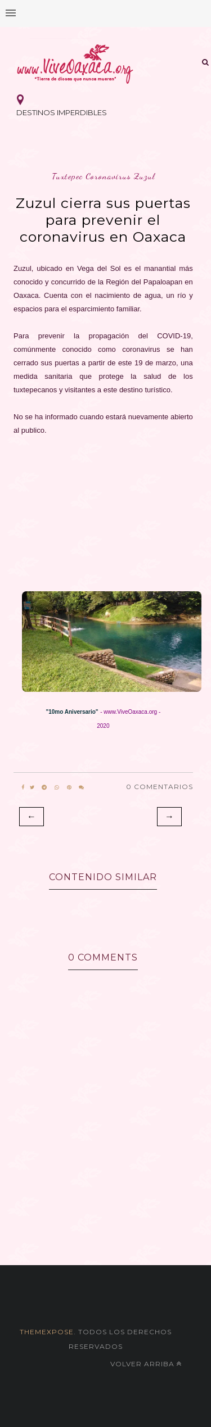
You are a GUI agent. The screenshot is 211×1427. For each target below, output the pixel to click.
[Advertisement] (103, 510)
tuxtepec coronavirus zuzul (103, 176)
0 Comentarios (159, 786)
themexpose (47, 1332)
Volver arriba (146, 1364)
